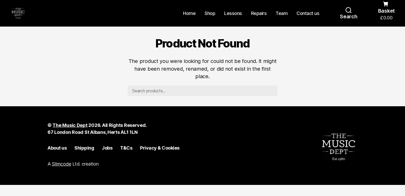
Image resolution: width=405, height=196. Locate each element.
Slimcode (61, 175)
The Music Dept (69, 136)
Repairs (259, 18)
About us (57, 159)
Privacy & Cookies (160, 159)
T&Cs (126, 159)
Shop (210, 18)
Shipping (84, 159)
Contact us (308, 18)
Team (281, 18)
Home (189, 18)
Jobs (107, 159)
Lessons (233, 18)
